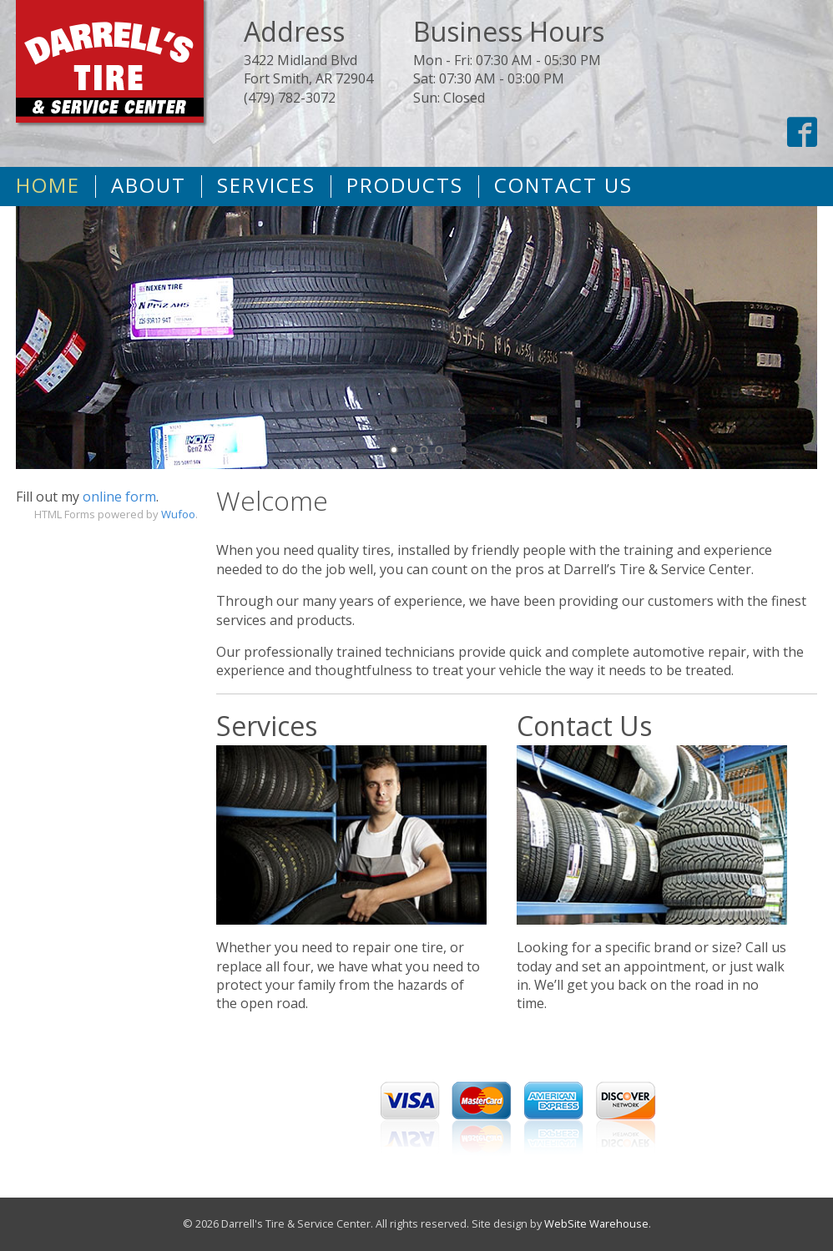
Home (48, 185)
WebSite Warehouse (596, 1223)
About (148, 185)
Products (404, 185)
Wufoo (178, 514)
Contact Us (563, 185)
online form (119, 496)
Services (266, 185)
